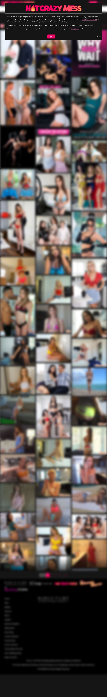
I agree (51, 36)
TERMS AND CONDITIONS (89, 20)
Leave (98, 36)
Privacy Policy (75, 29)
